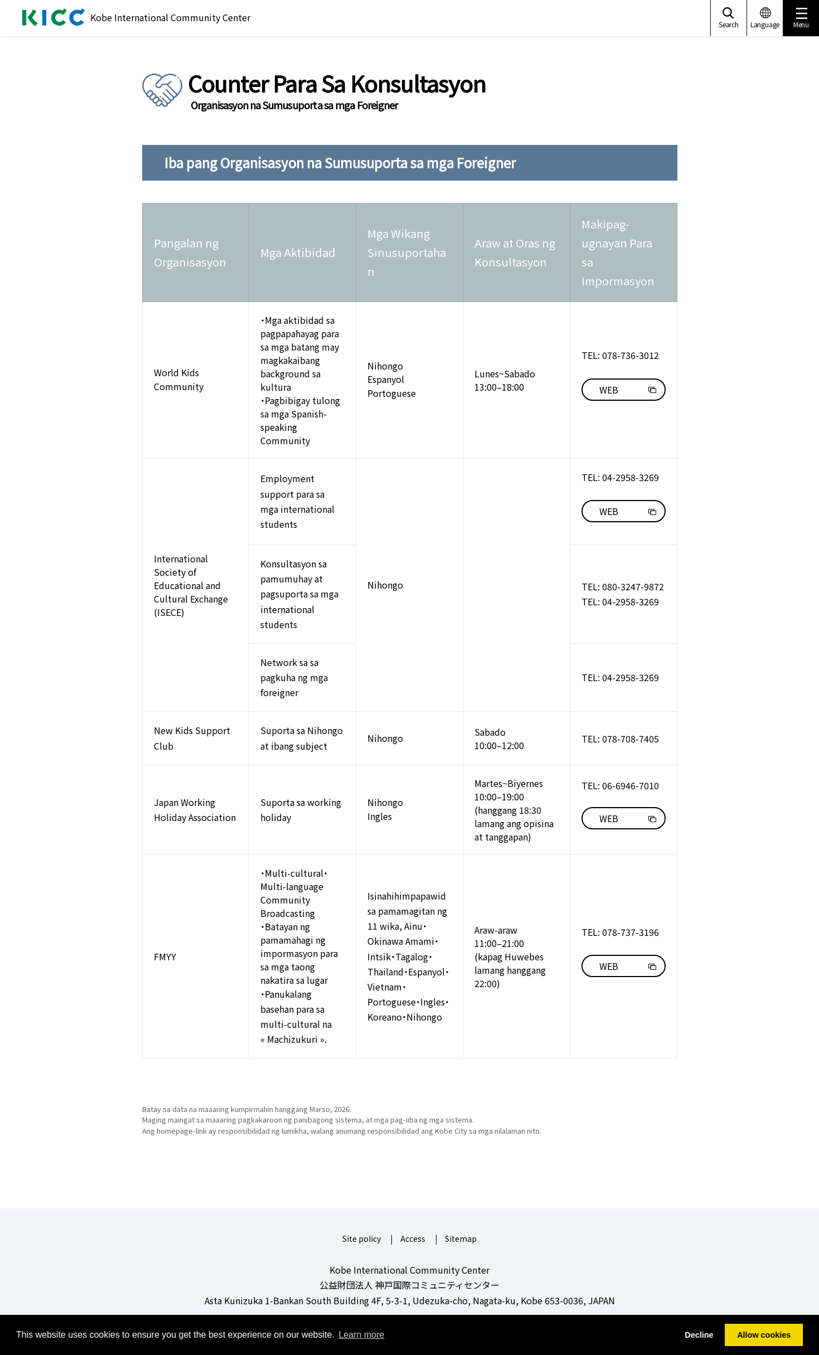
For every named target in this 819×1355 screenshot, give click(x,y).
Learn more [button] (361, 1334)
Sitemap (461, 1239)
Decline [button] (699, 1334)
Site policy (361, 1239)
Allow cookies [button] (764, 1334)
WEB (608, 389)
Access (412, 1239)
